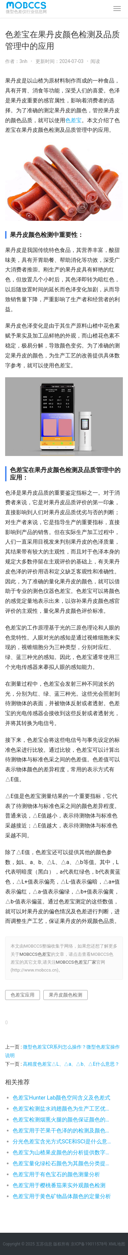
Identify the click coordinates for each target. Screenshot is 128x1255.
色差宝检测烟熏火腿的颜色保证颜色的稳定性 (62, 1119)
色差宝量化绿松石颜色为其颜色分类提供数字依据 (62, 1163)
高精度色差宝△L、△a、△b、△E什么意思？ (71, 1064)
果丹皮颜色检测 (65, 995)
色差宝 (73, 120)
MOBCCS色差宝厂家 (76, 962)
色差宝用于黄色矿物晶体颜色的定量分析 (62, 1196)
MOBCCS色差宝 (35, 954)
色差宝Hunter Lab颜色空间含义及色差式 (61, 1097)
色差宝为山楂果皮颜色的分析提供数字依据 (62, 1152)
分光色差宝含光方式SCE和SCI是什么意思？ (62, 1141)
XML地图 (117, 1244)
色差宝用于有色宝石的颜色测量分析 (56, 1174)
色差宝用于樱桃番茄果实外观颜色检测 (59, 1185)
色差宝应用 (22, 995)
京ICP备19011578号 (89, 1244)
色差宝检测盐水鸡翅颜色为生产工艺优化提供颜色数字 (62, 1108)
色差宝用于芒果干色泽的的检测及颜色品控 (62, 1130)
